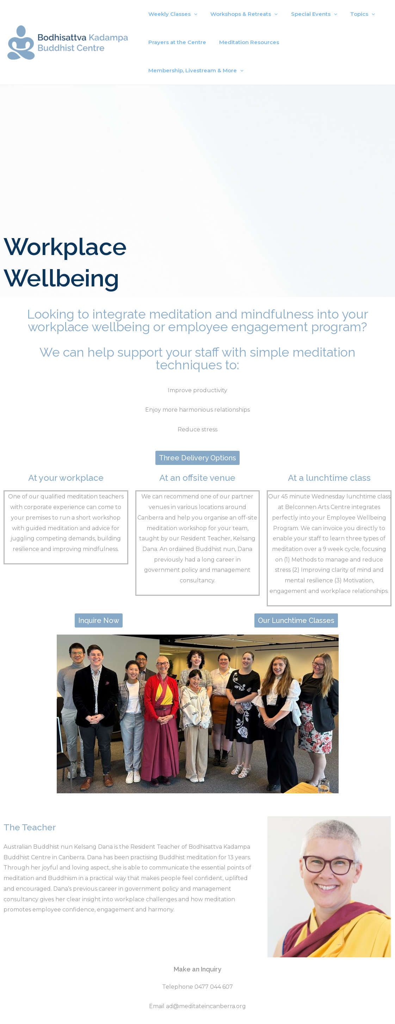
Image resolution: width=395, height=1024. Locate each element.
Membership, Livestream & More (333, 42)
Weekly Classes (171, 14)
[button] (197, 430)
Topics (353, 14)
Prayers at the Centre (176, 42)
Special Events (307, 14)
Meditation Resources (245, 42)
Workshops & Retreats (240, 14)
